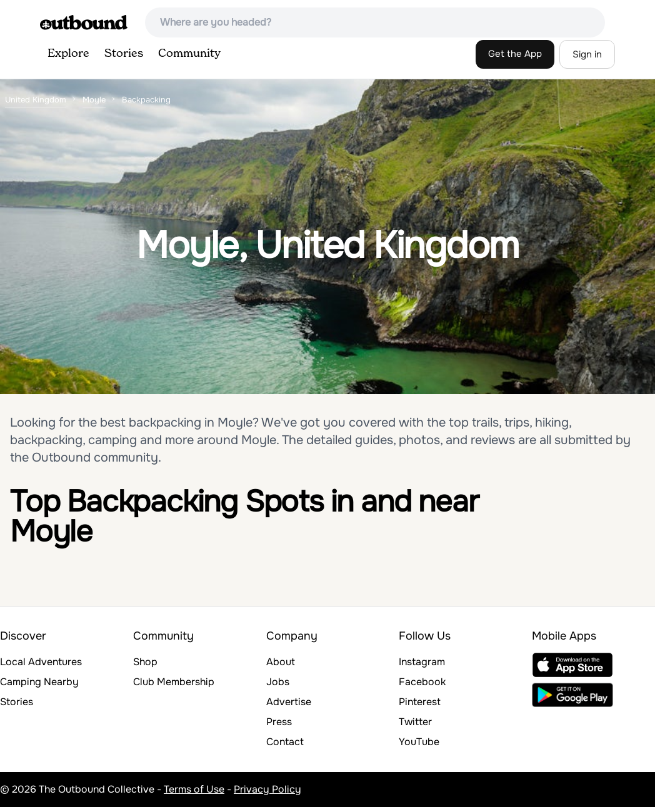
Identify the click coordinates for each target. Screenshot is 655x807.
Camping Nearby (39, 681)
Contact (285, 741)
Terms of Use (194, 789)
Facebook (422, 681)
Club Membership (173, 681)
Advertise (288, 701)
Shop (145, 661)
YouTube (419, 741)
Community (189, 53)
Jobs (277, 681)
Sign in (587, 54)
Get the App (515, 53)
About (280, 661)
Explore (68, 53)
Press (279, 721)
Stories (123, 53)
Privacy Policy (267, 789)
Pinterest (420, 701)
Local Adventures (41, 661)
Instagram (422, 661)
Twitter (415, 721)
